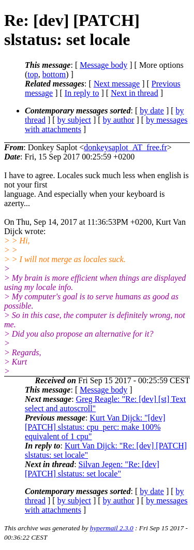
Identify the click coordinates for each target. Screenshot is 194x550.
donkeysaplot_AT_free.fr (125, 147)
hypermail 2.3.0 (111, 528)
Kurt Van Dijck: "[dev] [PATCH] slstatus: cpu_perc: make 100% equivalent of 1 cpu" (95, 427)
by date (152, 110)
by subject (74, 119)
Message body (103, 65)
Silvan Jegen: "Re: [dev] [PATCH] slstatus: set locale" (92, 469)
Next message (117, 83)
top (32, 74)
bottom (54, 74)
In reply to (82, 93)
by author (119, 119)
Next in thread (134, 93)
